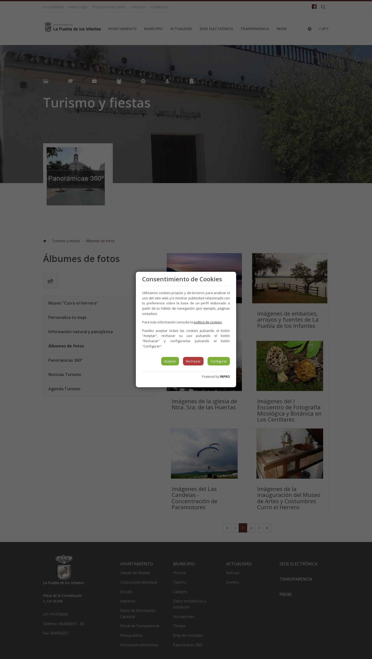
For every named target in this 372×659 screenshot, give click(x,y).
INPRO (225, 376)
